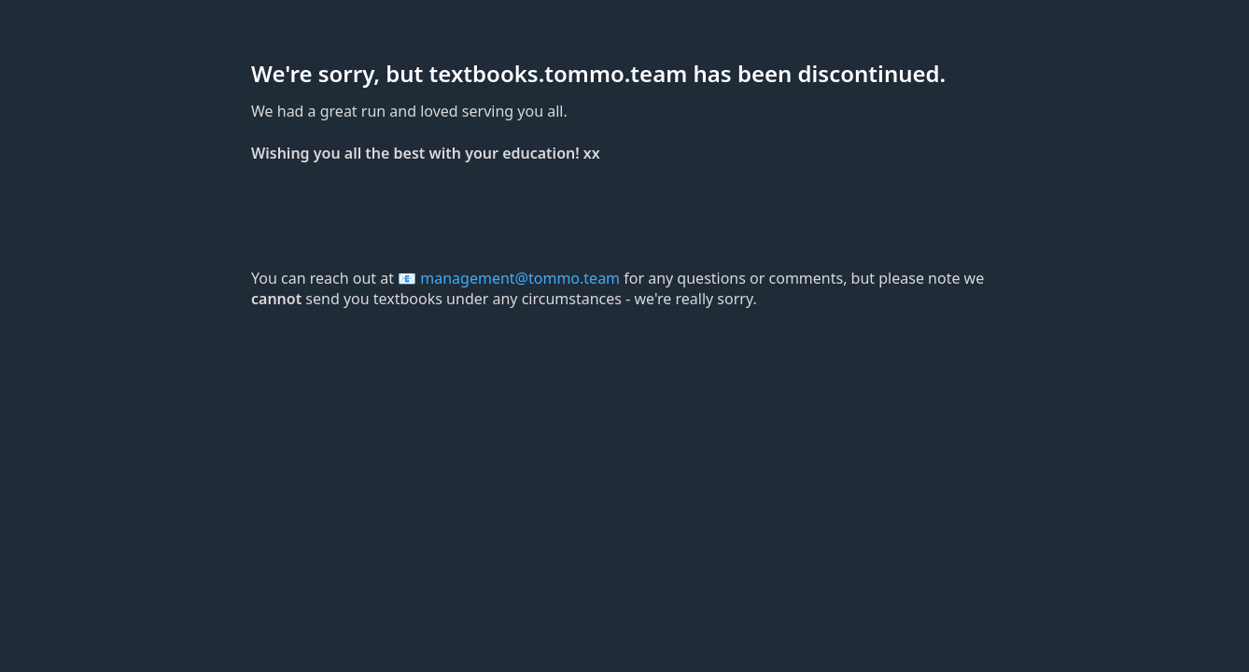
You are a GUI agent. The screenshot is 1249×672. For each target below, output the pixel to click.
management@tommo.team (520, 278)
